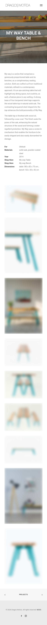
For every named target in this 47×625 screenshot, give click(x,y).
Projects (23, 594)
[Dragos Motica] (18, 5)
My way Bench (25, 163)
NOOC (39, 610)
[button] (41, 5)
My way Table (24, 160)
